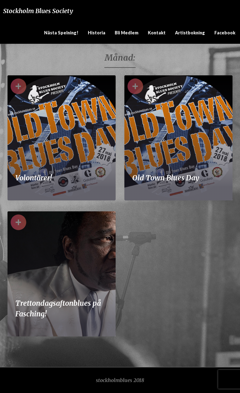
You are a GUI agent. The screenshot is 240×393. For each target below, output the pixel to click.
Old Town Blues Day (165, 177)
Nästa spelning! (61, 32)
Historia (96, 32)
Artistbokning (190, 32)
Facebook (224, 32)
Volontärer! (33, 177)
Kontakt (157, 32)
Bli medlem (126, 32)
